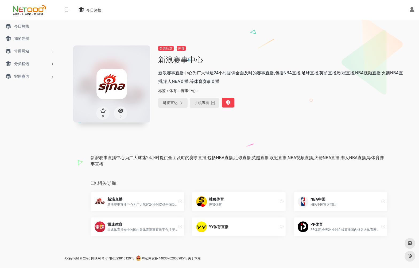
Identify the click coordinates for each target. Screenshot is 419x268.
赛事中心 (188, 91)
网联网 (96, 258)
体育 (181, 48)
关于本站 (194, 258)
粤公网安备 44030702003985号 (161, 258)
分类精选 (166, 48)
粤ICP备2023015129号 (118, 258)
